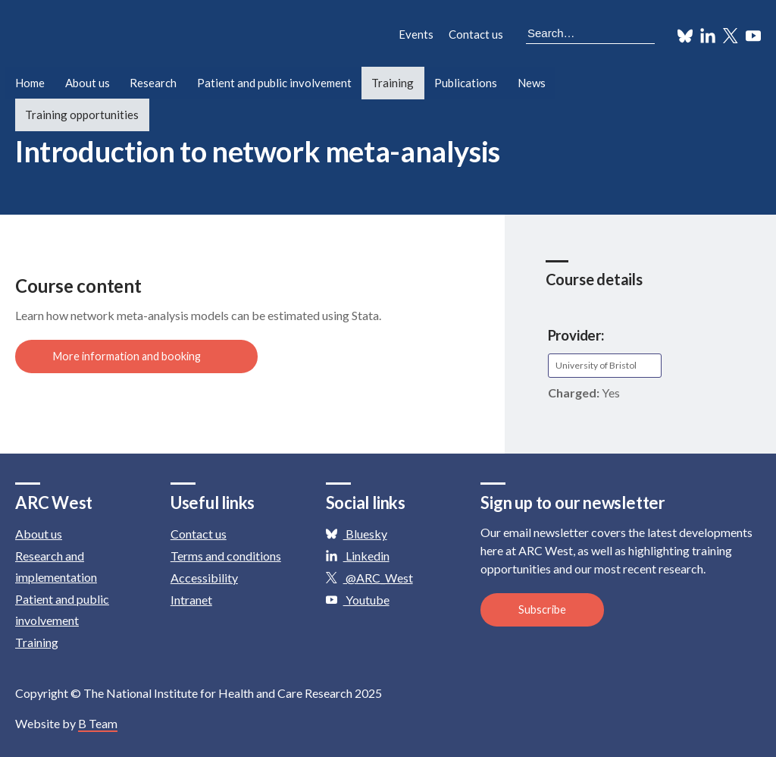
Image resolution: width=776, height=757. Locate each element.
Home (30, 83)
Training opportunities (82, 114)
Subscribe (542, 609)
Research (153, 83)
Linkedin (358, 555)
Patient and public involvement (274, 83)
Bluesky (356, 533)
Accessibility (204, 577)
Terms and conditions (226, 555)
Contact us (476, 34)
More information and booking (138, 356)
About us (87, 83)
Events (416, 34)
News (532, 83)
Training (393, 83)
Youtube (358, 599)
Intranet (191, 599)
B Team (97, 723)
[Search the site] (590, 34)
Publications (465, 83)
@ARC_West (369, 577)
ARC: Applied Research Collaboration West (151, 36)
